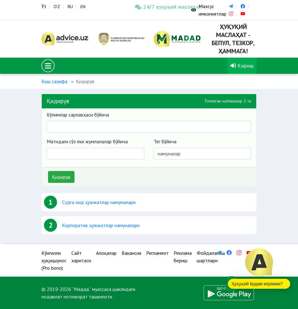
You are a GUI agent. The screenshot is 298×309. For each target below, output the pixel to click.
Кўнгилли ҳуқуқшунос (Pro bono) (53, 260)
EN (82, 6)
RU (70, 6)
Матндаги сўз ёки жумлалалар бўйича (87, 141)
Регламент (157, 253)
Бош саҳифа (54, 81)
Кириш (241, 65)
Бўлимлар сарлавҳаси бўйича (78, 115)
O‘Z (57, 6)
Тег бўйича (165, 141)
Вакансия (131, 253)
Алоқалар (106, 253)
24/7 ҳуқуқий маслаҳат (158, 6)
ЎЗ (43, 6)
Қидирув (61, 177)
